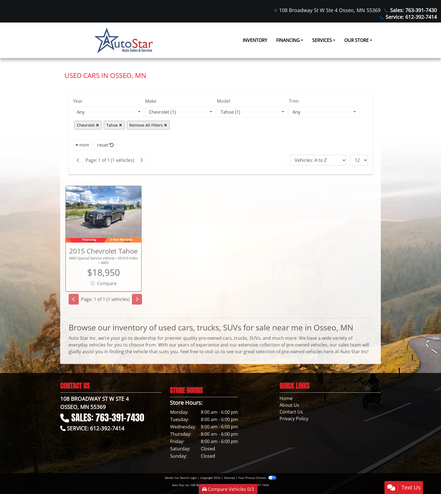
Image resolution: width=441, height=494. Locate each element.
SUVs (254, 338)
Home (286, 398)
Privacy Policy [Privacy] (294, 418)
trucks (240, 338)
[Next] (141, 160)
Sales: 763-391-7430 (413, 10)
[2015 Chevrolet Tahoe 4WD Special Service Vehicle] (103, 223)
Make (150, 101)
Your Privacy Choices (257, 478)
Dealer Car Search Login (181, 478)
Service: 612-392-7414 (411, 17)
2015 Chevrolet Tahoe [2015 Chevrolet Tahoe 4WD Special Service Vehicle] (103, 259)
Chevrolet (88, 125)
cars (227, 338)
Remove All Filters (148, 125)
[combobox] (108, 112)
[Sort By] (318, 160)
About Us (289, 405)
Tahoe (114, 125)
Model (223, 101)
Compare (107, 292)
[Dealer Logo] (123, 40)
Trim (294, 101)
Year (78, 101)
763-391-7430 (259, 485)
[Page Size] (359, 160)
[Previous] (78, 160)
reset (105, 145)
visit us (212, 351)
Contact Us (291, 412)
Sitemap (229, 478)
